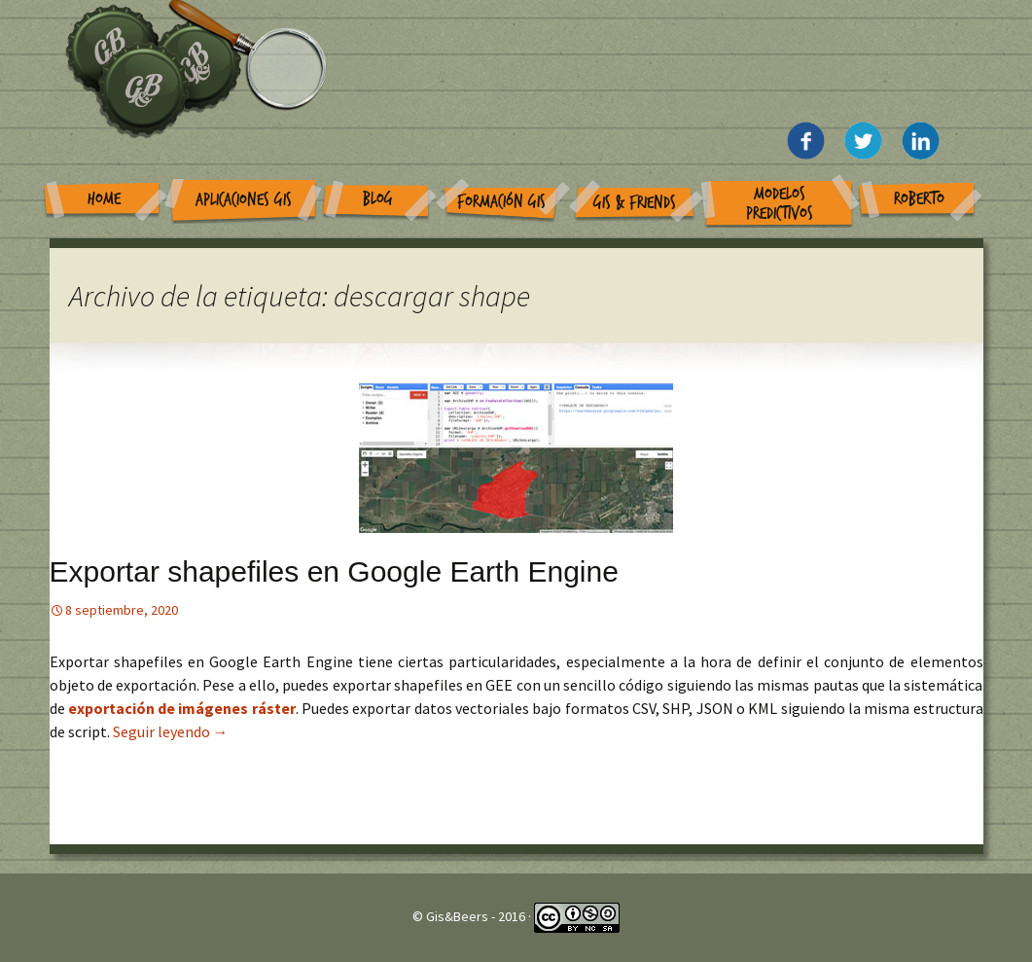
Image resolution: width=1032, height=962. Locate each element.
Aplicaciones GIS (244, 200)
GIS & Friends (634, 203)
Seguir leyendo (171, 731)
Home (104, 199)
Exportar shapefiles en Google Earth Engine (334, 571)
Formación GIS (501, 202)
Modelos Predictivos (779, 204)
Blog (378, 199)
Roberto (919, 199)
